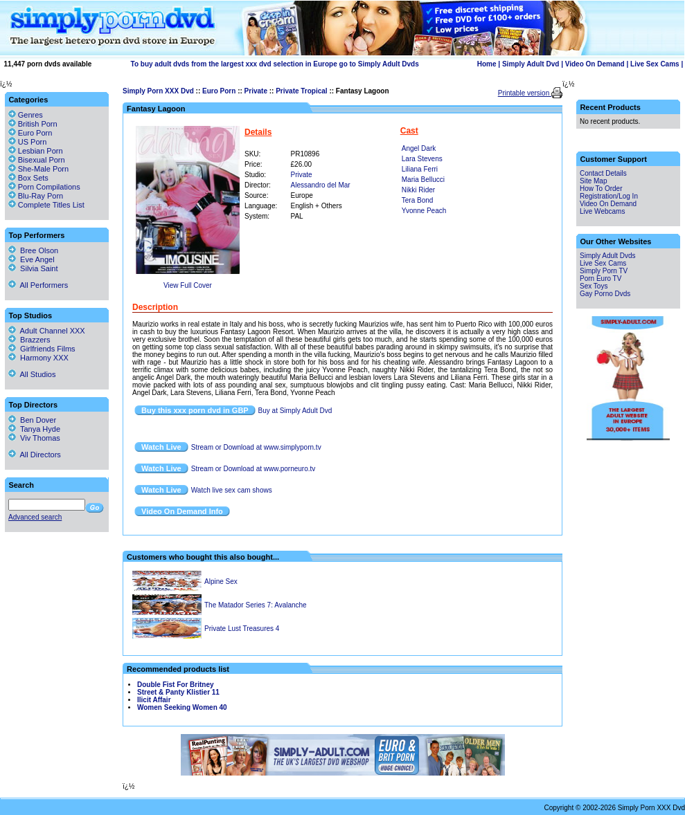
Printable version (524, 93)
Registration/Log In (609, 196)
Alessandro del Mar (320, 185)
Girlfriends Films (41, 349)
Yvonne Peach (424, 210)
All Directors (34, 454)
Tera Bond (418, 200)
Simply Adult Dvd (530, 64)
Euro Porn (218, 91)
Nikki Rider (418, 190)
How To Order (601, 188)
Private (255, 91)
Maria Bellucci (423, 179)
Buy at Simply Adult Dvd (295, 410)
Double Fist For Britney (175, 684)
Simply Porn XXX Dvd (158, 91)
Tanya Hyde (34, 429)
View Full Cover (187, 285)
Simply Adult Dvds (608, 255)
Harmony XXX (38, 358)
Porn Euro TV (600, 278)
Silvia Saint (33, 268)
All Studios (31, 374)
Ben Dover (32, 420)
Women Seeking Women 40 (182, 707)
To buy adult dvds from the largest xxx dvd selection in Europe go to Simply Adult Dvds (275, 64)
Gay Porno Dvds (605, 293)
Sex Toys (593, 286)
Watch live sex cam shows (231, 490)
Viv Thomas (34, 438)
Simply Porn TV (604, 271)
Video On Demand (595, 64)
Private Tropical (301, 91)
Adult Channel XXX (46, 331)
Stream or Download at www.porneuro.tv (253, 469)
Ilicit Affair (154, 700)
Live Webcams (602, 211)
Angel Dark (419, 148)
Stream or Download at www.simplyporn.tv (256, 447)
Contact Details (603, 173)
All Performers (38, 285)
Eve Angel (31, 259)
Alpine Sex (221, 581)
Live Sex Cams (654, 64)
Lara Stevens (422, 159)
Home (487, 64)
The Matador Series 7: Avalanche (255, 605)
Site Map (593, 181)
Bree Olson (33, 250)
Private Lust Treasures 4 (241, 628)
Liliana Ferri (420, 169)
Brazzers (29, 340)
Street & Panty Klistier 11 (178, 692)
